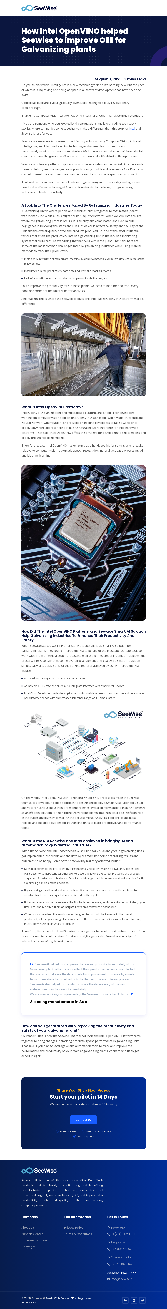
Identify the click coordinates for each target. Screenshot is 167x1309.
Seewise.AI (38, 1298)
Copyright (28, 1247)
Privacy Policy (73, 1227)
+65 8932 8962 (119, 1249)
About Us (27, 1227)
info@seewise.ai (120, 1279)
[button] (144, 7)
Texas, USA (116, 1227)
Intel (132, 128)
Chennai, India (119, 1257)
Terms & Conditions (78, 1234)
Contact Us (83, 1120)
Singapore (116, 1242)
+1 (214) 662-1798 (121, 1234)
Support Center (32, 1234)
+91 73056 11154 (119, 1264)
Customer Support (34, 1240)
